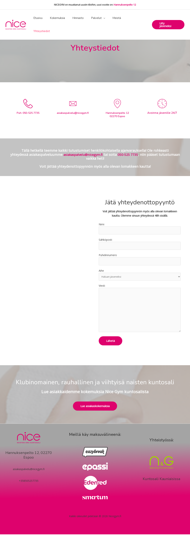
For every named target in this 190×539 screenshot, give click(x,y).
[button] (168, 18)
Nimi (140, 229)
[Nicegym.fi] (16, 17)
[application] (107, 18)
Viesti (140, 312)
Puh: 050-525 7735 (27, 113)
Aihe (140, 276)
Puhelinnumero (140, 260)
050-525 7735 (129, 154)
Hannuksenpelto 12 (125, 4)
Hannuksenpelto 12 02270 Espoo (117, 114)
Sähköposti (140, 244)
